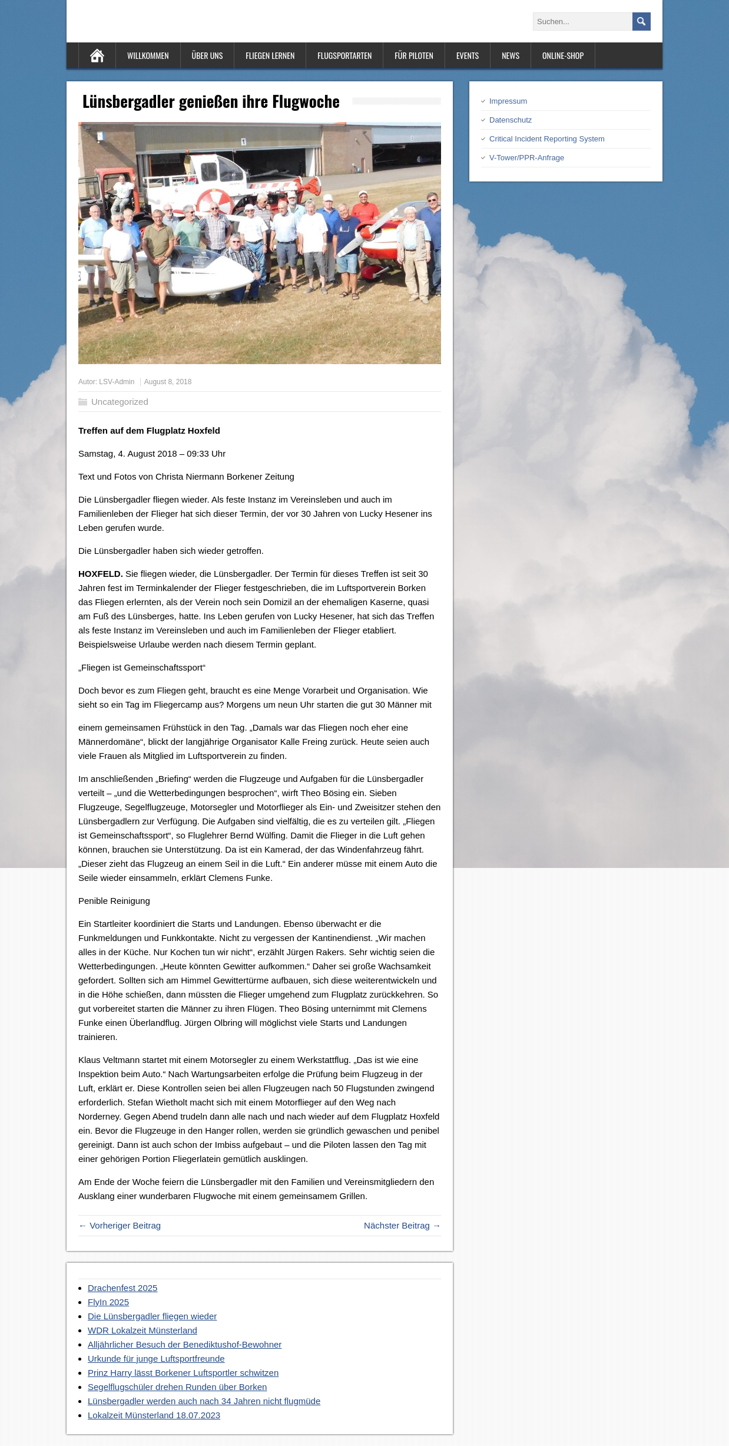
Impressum (508, 101)
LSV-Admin (116, 382)
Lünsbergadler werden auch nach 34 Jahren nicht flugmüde (204, 1401)
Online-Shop (563, 55)
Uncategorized (119, 402)
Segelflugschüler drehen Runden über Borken (177, 1387)
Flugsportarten (344, 55)
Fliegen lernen (270, 55)
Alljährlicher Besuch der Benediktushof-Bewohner (184, 1344)
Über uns (207, 55)
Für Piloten (414, 55)
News (510, 55)
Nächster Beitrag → (402, 1225)
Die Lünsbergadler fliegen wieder (152, 1316)
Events (467, 55)
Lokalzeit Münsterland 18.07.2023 (154, 1415)
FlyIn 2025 (108, 1302)
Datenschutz (510, 119)
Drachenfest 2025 (122, 1288)
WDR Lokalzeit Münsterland (142, 1330)
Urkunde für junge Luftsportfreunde (156, 1358)
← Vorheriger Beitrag (119, 1225)
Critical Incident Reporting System (547, 138)
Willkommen (148, 55)
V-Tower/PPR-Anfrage (526, 157)
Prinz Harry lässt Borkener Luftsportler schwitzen (183, 1373)
